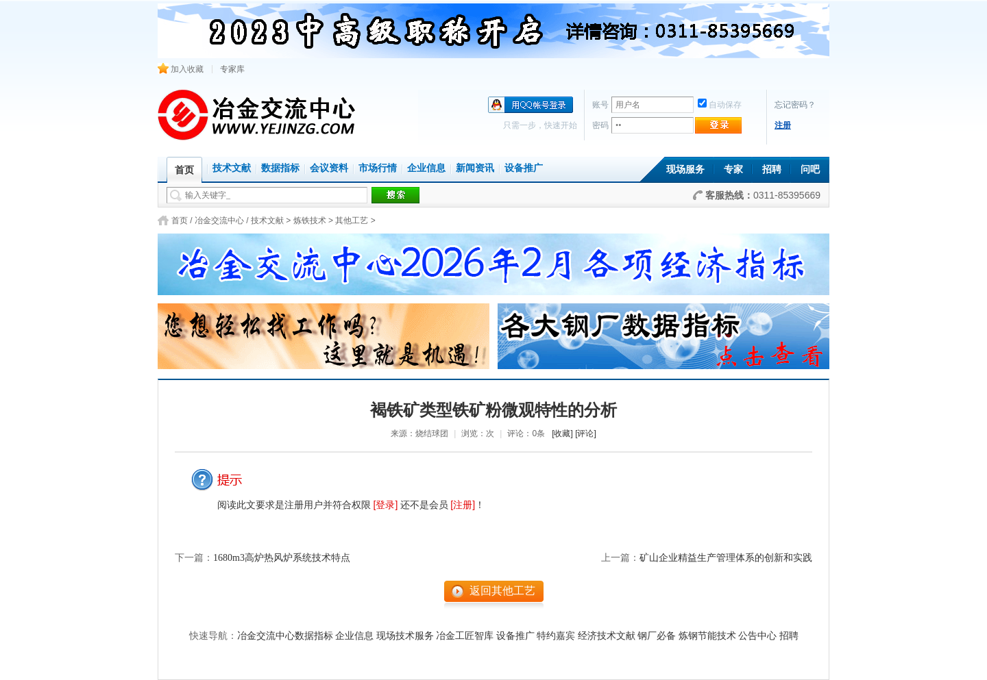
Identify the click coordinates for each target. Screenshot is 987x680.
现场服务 (685, 169)
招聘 (771, 169)
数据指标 (280, 168)
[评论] (585, 433)
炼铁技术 (309, 220)
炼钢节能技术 (707, 636)
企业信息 (426, 168)
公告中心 (757, 636)
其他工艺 (351, 220)
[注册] (462, 504)
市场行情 (377, 168)
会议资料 (329, 168)
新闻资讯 (475, 168)
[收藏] (562, 433)
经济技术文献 (606, 636)
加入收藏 (181, 69)
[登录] (386, 504)
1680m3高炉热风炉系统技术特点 (281, 558)
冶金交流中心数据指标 (285, 636)
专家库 (232, 69)
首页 (179, 220)
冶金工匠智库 (465, 636)
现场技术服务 (405, 636)
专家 (733, 169)
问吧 (810, 169)
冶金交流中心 (219, 220)
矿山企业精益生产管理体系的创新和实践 (725, 558)
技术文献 (231, 168)
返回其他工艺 (502, 590)
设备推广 (523, 168)
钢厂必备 (656, 636)
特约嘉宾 (556, 636)
